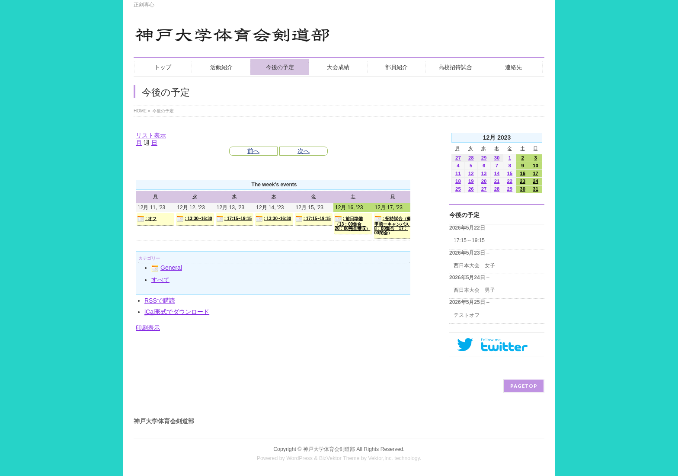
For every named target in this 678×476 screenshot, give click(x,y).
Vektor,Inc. (380, 458)
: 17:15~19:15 (234, 218)
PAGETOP (523, 386)
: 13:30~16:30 (194, 218)
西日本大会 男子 (474, 290)
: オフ (147, 218)
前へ (253, 150)
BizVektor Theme (339, 458)
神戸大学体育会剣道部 (329, 449)
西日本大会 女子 (474, 265)
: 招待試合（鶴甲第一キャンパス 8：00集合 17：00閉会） (393, 225)
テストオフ (467, 315)
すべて (160, 279)
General (166, 267)
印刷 (148, 327)
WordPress (299, 458)
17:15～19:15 (469, 240)
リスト (151, 135)
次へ (303, 150)
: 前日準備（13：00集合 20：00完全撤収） (352, 223)
